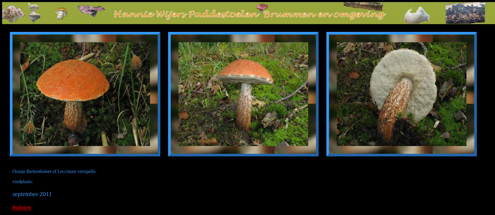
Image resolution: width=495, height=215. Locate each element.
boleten (21, 207)
